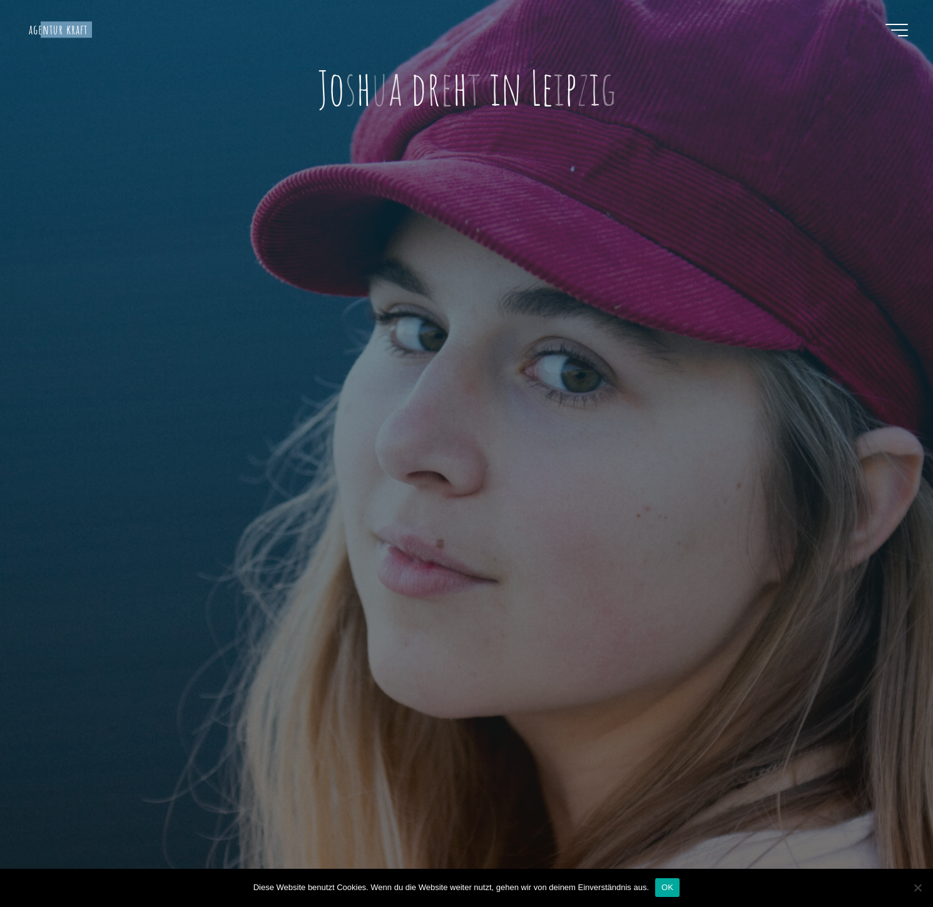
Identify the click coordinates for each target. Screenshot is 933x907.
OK (667, 887)
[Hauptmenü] (896, 30)
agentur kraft (58, 29)
